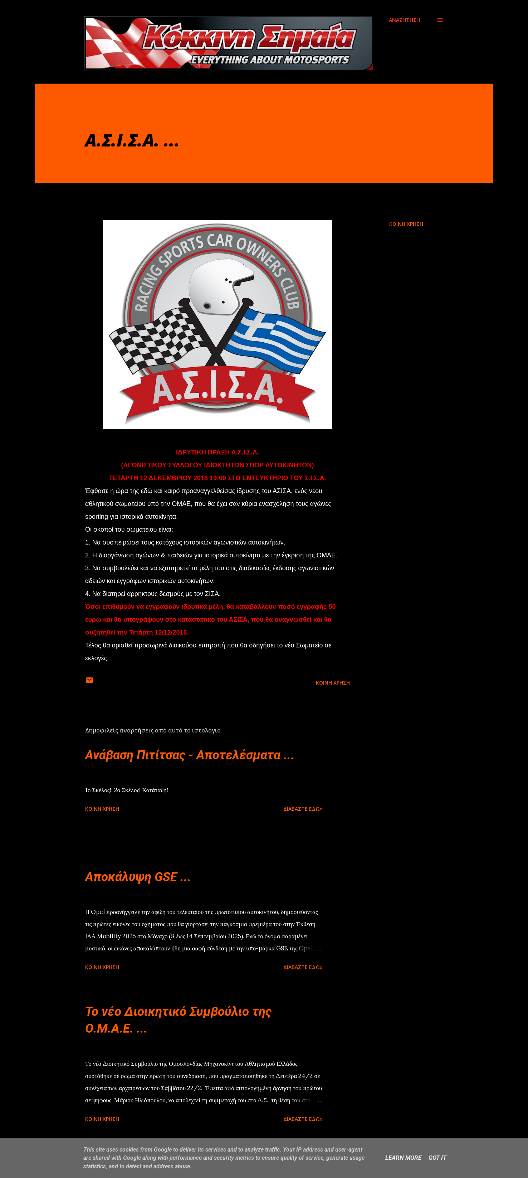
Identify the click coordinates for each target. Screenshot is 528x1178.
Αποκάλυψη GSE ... (138, 877)
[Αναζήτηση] (404, 20)
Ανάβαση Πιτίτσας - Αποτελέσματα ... (189, 755)
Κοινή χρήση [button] (406, 223)
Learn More (403, 1157)
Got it (437, 1157)
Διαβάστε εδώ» (303, 808)
